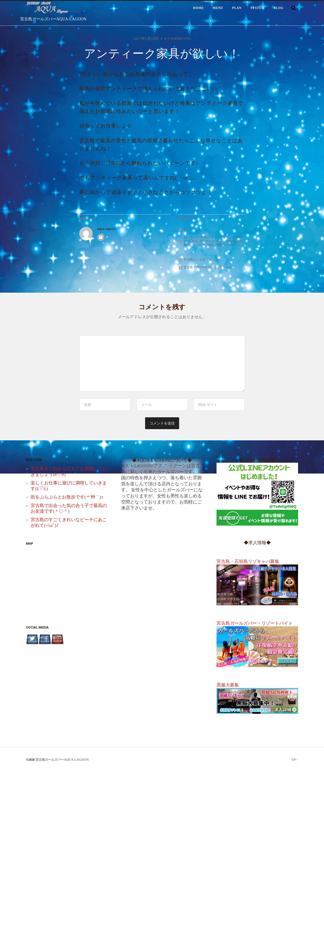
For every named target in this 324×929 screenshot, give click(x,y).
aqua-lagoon (106, 229)
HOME (198, 8)
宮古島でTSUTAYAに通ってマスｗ (208, 267)
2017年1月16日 (146, 39)
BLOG (278, 8)
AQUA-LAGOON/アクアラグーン (207, 237)
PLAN (237, 8)
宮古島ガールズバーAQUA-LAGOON (53, 19)
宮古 (194, 241)
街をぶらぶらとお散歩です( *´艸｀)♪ (67, 497)
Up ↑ (295, 760)
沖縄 (210, 245)
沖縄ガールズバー (227, 245)
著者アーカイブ (100, 237)
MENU (218, 8)
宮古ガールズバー (211, 241)
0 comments (177, 39)
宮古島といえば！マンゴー (202, 259)
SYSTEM (258, 8)
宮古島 (230, 241)
